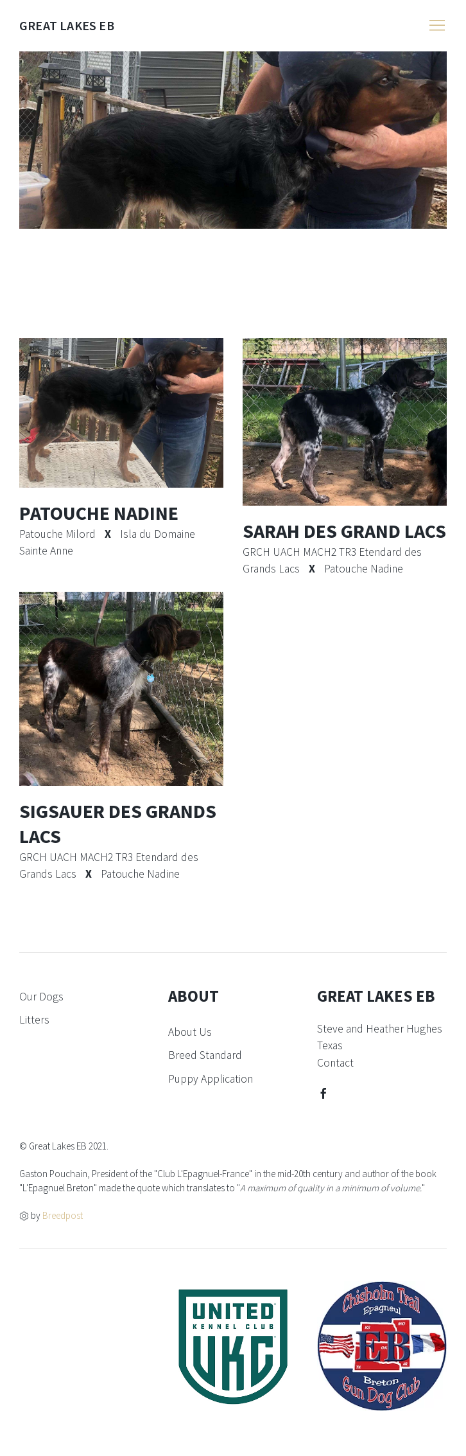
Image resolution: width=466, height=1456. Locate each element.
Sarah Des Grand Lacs (344, 531)
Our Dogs (41, 997)
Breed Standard (205, 1055)
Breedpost (62, 1215)
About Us (190, 1032)
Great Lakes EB (66, 25)
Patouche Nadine (98, 513)
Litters (34, 1020)
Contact (335, 1063)
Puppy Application (210, 1079)
